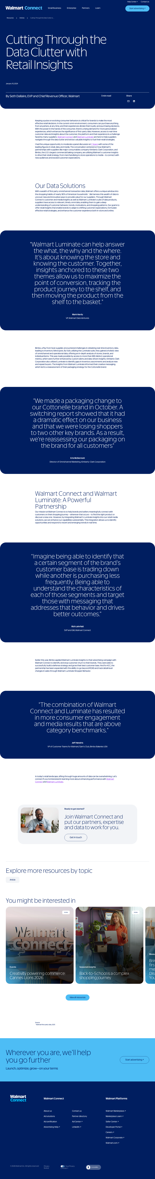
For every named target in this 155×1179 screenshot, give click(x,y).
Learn (98, 8)
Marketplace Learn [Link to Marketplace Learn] (114, 1116)
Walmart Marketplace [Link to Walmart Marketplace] (116, 1111)
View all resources (77, 997)
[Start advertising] (137, 8)
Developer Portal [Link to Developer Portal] (114, 1127)
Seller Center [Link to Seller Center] (112, 1122)
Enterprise (71, 8)
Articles (21, 18)
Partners (86, 8)
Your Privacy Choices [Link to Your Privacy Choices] (69, 1167)
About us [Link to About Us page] (48, 1111)
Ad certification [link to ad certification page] (50, 1122)
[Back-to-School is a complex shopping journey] (109, 945)
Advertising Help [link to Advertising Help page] (52, 1127)
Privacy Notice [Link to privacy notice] (46, 1167)
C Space (94, 144)
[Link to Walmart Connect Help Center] (132, 2)
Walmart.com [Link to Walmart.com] (112, 1143)
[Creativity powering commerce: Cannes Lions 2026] (40, 945)
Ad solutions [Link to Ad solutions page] (49, 1116)
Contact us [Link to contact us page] (77, 1111)
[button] (66, 1098)
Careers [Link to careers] (110, 1132)
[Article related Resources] (12, 880)
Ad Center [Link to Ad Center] (77, 1122)
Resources (10, 18)
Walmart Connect (65, 137)
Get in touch (76, 837)
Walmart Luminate (85, 137)
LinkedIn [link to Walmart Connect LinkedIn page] (76, 1127)
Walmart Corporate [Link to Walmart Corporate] (115, 1138)
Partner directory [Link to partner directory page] (79, 1116)
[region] (77, 945)
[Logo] (24, 8)
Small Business (54, 8)
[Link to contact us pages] (145, 2)
